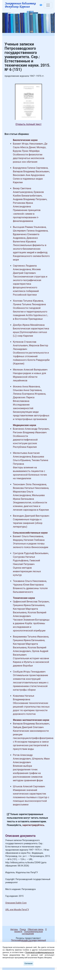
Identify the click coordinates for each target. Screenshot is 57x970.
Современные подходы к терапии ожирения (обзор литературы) (27, 523)
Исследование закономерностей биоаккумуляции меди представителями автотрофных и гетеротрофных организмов (31, 412)
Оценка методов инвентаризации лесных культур (27, 571)
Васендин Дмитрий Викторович (31, 515)
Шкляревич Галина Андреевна (30, 230)
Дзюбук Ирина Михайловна (29, 324)
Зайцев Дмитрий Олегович (28, 727)
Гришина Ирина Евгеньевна (29, 605)
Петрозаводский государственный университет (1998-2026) (27, 941)
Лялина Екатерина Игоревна (29, 393)
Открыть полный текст (29, 124)
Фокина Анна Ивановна (26, 386)
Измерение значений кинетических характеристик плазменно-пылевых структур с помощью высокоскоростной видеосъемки (31, 797)
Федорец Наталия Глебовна (29, 540)
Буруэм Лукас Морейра (26, 151)
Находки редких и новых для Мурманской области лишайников (29, 377)
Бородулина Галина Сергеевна (30, 167)
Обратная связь (35, 929)
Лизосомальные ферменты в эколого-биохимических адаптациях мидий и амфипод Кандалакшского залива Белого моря (31, 252)
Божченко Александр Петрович (31, 428)
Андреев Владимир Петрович (30, 199)
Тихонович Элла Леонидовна (29, 484)
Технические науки (24, 598)
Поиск (23, 929)
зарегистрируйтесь (33, 825)
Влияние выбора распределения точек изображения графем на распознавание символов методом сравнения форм (28, 773)
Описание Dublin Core (16, 903)
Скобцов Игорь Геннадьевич (29, 671)
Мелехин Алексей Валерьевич (30, 369)
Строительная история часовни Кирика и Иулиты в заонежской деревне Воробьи (31, 662)
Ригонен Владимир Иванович (30, 432)
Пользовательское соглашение (32, 932)
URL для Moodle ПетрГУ (17, 909)
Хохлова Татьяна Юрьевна (28, 300)
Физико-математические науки (31, 720)
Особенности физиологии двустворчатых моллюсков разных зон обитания (28, 158)
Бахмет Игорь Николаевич (28, 143)
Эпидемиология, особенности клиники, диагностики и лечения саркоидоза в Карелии (31, 506)
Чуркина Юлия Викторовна (28, 584)
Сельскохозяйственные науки (30, 532)
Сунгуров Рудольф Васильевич (30, 553)
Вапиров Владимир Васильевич (31, 171)
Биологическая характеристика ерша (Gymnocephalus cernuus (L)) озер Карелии (31, 332)
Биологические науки (25, 140)
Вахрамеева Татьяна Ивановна (30, 636)
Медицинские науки (24, 425)
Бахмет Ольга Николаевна (28, 536)
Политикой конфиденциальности (39, 952)
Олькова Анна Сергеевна (27, 390)
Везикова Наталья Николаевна (30, 488)
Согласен (28, 963)
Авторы (14, 929)
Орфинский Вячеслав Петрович (31, 601)
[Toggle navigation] (48, 5)
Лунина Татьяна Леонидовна (29, 304)
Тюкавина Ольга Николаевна (29, 581)
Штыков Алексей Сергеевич (29, 786)
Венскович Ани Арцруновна (29, 175)
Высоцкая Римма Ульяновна (29, 227)
